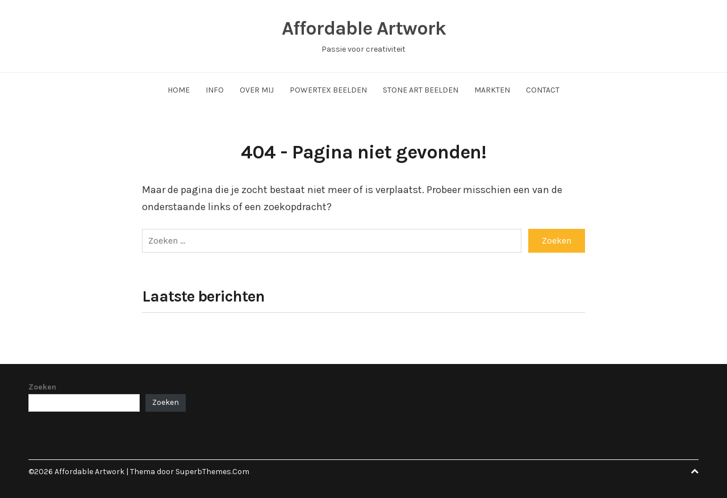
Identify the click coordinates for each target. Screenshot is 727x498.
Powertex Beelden (328, 90)
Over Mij (257, 90)
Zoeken (42, 387)
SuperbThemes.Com (212, 471)
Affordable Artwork (364, 28)
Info (215, 90)
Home (179, 90)
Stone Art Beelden (420, 90)
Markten (492, 90)
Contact (542, 90)
